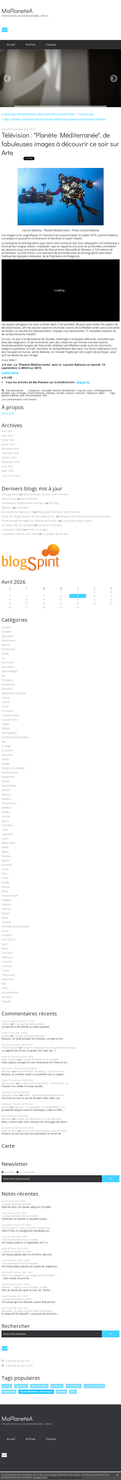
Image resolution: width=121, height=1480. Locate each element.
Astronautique (9, 671)
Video (102, 393)
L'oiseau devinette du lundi (29, 1024)
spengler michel (10, 1095)
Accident (6, 627)
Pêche (5, 878)
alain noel (9, 1391)
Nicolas (6, 1024)
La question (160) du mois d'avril (20, 534)
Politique (6, 900)
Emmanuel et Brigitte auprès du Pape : (23, 503)
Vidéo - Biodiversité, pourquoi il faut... (44, 1095)
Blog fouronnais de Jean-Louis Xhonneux (46, 494)
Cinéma (6, 702)
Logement (7, 834)
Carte (8, 1145)
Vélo (4, 983)
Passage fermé (10, 494)
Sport (5, 944)
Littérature (7, 825)
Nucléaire (7, 865)
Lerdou (5, 1035)
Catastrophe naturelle (14, 693)
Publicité (6, 909)
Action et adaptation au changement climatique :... (50, 1047)
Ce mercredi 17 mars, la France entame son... (27, 1227)
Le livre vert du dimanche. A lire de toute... (39, 1119)
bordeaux (57, 1386)
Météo (5, 851)
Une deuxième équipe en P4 (17, 511)
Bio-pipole (7, 680)
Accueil (11, 44)
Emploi (5, 759)
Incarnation (23, 507)
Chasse (6, 697)
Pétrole (6, 887)
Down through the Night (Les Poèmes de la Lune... (30, 520)
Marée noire (8, 842)
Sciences (80, 393)
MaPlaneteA (17, 10)
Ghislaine (7, 1071)
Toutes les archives (11, 476)
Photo (5, 891)
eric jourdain (8, 1083)
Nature (70, 393)
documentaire (33, 395)
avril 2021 (7, 431)
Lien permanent (12, 390)
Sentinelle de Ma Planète (15, 926)
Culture (5, 724)
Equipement (8, 776)
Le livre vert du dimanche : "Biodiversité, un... (45, 1083)
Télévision (91, 393)
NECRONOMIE (29, 498)
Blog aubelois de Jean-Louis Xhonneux (59, 511)
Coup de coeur (84, 390)
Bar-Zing (54, 503)
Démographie (9, 733)
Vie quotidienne (10, 992)
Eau (13, 393)
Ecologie (21, 393)
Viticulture (7, 997)
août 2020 (7, 466)
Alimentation (9, 640)
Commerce (8, 711)
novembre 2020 (10, 453)
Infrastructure (9, 803)
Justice (5, 821)
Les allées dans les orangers (17, 525)
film (45, 395)
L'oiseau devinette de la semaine (40, 1059)
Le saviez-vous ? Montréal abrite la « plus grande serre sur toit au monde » (38, 113)
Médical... (7, 507)
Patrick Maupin (10, 1047)
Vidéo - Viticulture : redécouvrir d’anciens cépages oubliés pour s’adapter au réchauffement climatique (55, 119)
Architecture (8, 649)
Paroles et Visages (37, 529)
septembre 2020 (11, 462)
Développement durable (15, 737)
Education (7, 754)
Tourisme (7, 961)
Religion (6, 913)
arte (22, 395)
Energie (6, 763)
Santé (5, 917)
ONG (4, 873)
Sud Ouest (7, 953)
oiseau (61, 1391)
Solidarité (7, 935)
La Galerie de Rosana (50, 525)
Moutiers (7, 1119)
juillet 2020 (8, 470)
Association (8, 662)
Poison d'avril (9, 498)
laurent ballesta (10, 395)
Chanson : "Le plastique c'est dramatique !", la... (40, 1107)
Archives (30, 44)
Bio (3, 675)
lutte (72, 1391)
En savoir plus (40, 1477)
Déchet (6, 728)
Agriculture (7, 636)
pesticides (21, 1386)
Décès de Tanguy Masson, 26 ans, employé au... (28, 516)
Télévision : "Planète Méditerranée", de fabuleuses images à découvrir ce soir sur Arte (60, 143)
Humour (6, 794)
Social (5, 930)
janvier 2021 (8, 444)
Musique (6, 856)
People (5, 882)
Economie (7, 750)
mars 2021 (7, 435)
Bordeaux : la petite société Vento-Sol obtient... (28, 1311)
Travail (5, 970)
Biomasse (7, 688)
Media (5, 847)
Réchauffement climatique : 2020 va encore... (41, 1071)
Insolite (60, 393)
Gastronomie (9, 785)
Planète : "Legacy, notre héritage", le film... (25, 1287)
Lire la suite (8, 413)
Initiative (50, 393)
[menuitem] (11, 44)
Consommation (10, 715)
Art (3, 658)
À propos (51, 44)
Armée (5, 653)
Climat (5, 706)
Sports (5, 948)
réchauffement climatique (36, 1391)
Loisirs (5, 838)
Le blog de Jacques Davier (77, 520)
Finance (6, 781)
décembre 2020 (10, 448)
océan (5, 869)
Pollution (6, 904)
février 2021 (8, 440)
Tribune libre (8, 975)
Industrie (6, 799)
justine (5, 1107)
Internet (6, 816)
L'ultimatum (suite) (12, 529)
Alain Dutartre (9, 1059)
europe (7, 1386)
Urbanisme (8, 979)
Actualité (46, 390)
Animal (56, 390)
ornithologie (73, 1386)
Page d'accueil (86, 113)
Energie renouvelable (13, 768)
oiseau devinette (94, 1386)
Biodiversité (68, 390)
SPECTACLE (8, 939)
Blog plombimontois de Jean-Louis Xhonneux (85, 516)
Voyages (6, 1001)
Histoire (6, 790)
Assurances (8, 667)
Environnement (36, 393)
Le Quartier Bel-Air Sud (55, 534)
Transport (7, 966)
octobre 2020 (9, 457)
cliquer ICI (83, 382)
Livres (5, 829)
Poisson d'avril (10, 895)
